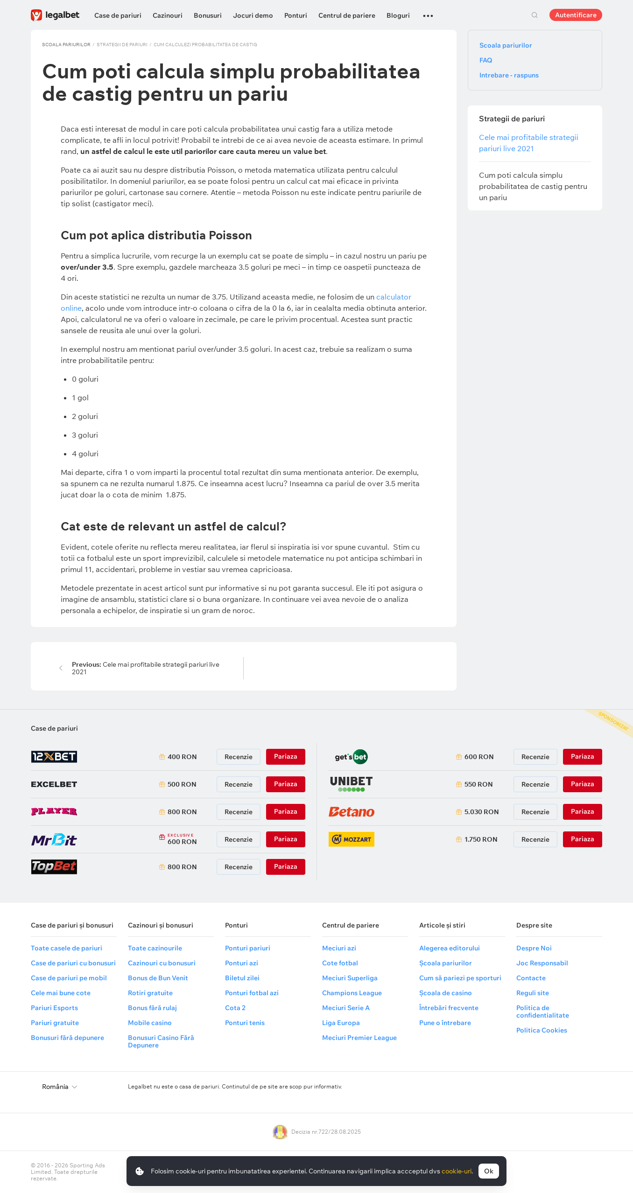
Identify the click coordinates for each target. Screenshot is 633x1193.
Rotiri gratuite (150, 993)
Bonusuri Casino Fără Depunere (161, 1041)
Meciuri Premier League (359, 1037)
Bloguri (398, 15)
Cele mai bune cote (61, 993)
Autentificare (576, 15)
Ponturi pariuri (247, 948)
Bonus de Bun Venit (158, 978)
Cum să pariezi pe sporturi (460, 978)
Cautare (534, 15)
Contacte (531, 978)
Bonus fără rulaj (152, 1008)
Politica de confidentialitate (542, 1011)
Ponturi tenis (245, 1023)
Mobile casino (150, 1023)
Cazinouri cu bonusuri (162, 963)
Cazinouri (168, 15)
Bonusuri (208, 15)
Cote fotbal (340, 963)
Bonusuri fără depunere (67, 1037)
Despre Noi (534, 948)
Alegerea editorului (449, 948)
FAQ (485, 60)
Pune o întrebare (445, 1023)
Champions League (352, 993)
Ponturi (295, 15)
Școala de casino (445, 993)
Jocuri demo (253, 15)
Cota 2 (235, 1008)
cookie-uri (456, 1171)
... (428, 11)
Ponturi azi (241, 963)
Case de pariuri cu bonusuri (73, 963)
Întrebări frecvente (448, 1008)
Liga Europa (341, 1023)
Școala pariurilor (445, 963)
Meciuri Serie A (346, 1008)
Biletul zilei (242, 978)
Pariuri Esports (54, 1008)
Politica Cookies (541, 1030)
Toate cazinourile (155, 948)
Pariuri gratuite (55, 1023)
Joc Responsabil (542, 963)
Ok (488, 1171)
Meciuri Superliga (350, 978)
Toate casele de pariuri (66, 948)
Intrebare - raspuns (509, 75)
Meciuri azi (339, 948)
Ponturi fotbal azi (252, 993)
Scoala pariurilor (66, 45)
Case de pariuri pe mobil (69, 978)
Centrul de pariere (346, 15)
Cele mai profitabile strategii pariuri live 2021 (145, 668)
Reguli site (532, 993)
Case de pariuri (117, 15)
